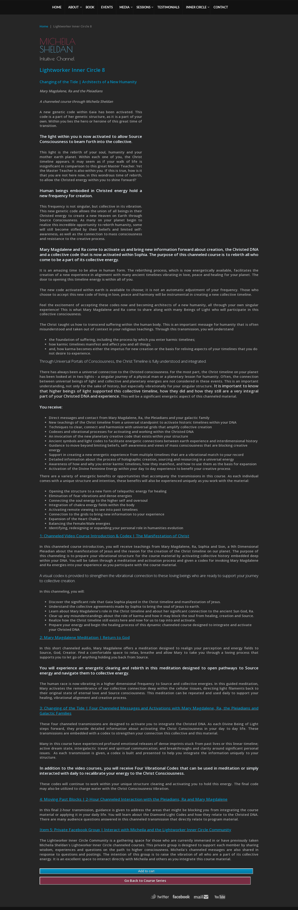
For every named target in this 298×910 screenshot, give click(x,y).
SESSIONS (143, 7)
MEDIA (124, 7)
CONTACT (220, 7)
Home (44, 26)
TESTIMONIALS (168, 7)
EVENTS (107, 7)
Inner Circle (196, 7)
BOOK (90, 7)
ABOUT (73, 7)
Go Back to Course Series (145, 880)
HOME (56, 7)
